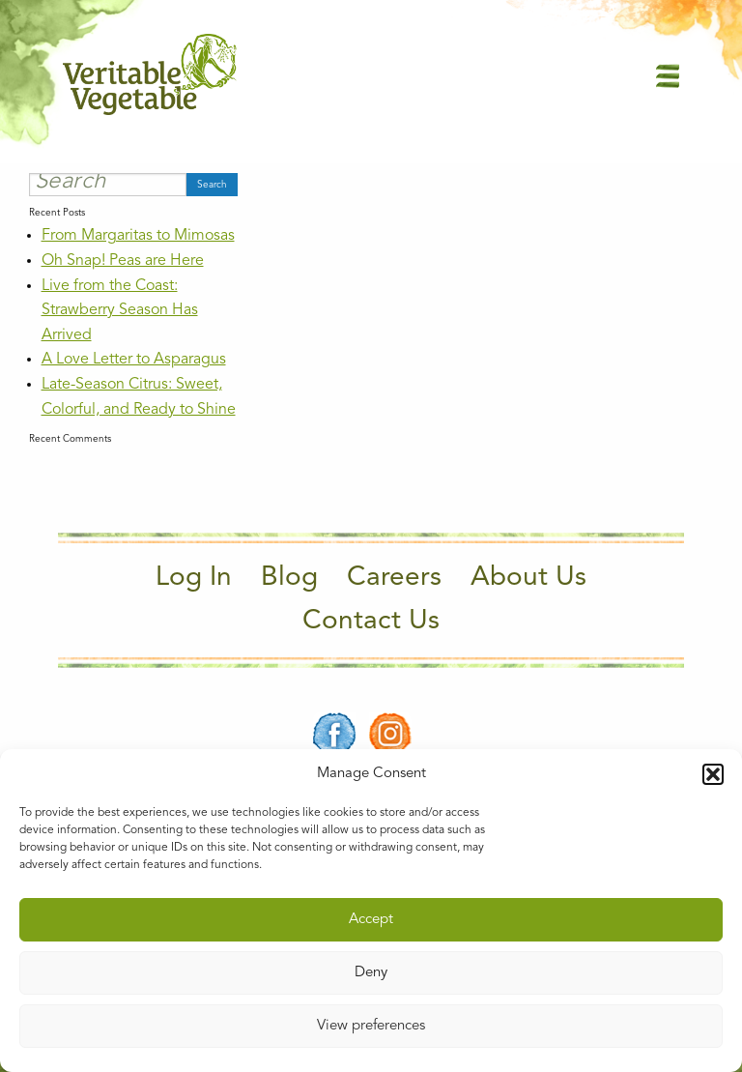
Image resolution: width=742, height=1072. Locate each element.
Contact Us (371, 621)
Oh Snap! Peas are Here (123, 261)
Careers (394, 578)
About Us (528, 578)
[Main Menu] (667, 75)
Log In (194, 578)
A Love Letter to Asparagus (134, 359)
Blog (289, 578)
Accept (371, 920)
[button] (713, 774)
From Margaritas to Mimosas (138, 236)
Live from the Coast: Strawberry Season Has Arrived (120, 310)
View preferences (371, 1026)
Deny (371, 973)
